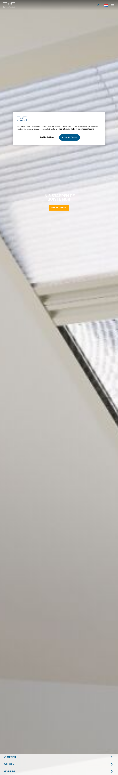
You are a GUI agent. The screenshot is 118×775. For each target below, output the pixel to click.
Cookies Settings (47, 137)
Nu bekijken (59, 207)
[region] (59, 128)
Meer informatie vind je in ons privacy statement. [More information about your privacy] (76, 129)
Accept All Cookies (69, 137)
